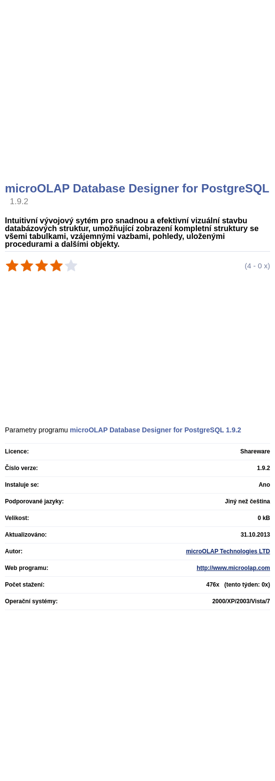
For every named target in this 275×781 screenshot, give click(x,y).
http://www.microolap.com (233, 568)
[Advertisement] (138, 102)
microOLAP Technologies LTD (228, 551)
